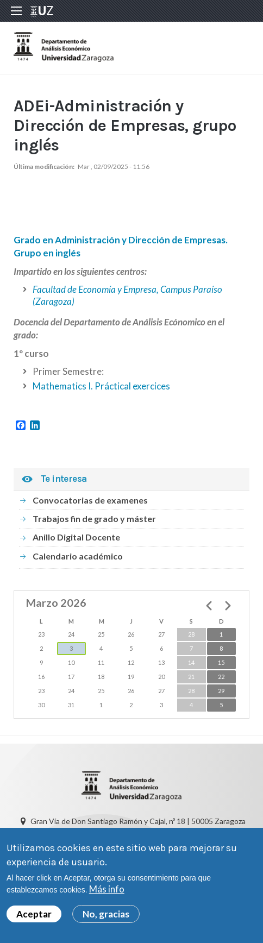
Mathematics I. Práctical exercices (101, 386)
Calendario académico (78, 556)
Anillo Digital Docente (76, 537)
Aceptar (34, 916)
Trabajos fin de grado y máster (94, 518)
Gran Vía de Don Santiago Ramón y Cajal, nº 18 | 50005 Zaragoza (138, 821)
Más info (106, 892)
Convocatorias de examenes (90, 500)
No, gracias (106, 916)
